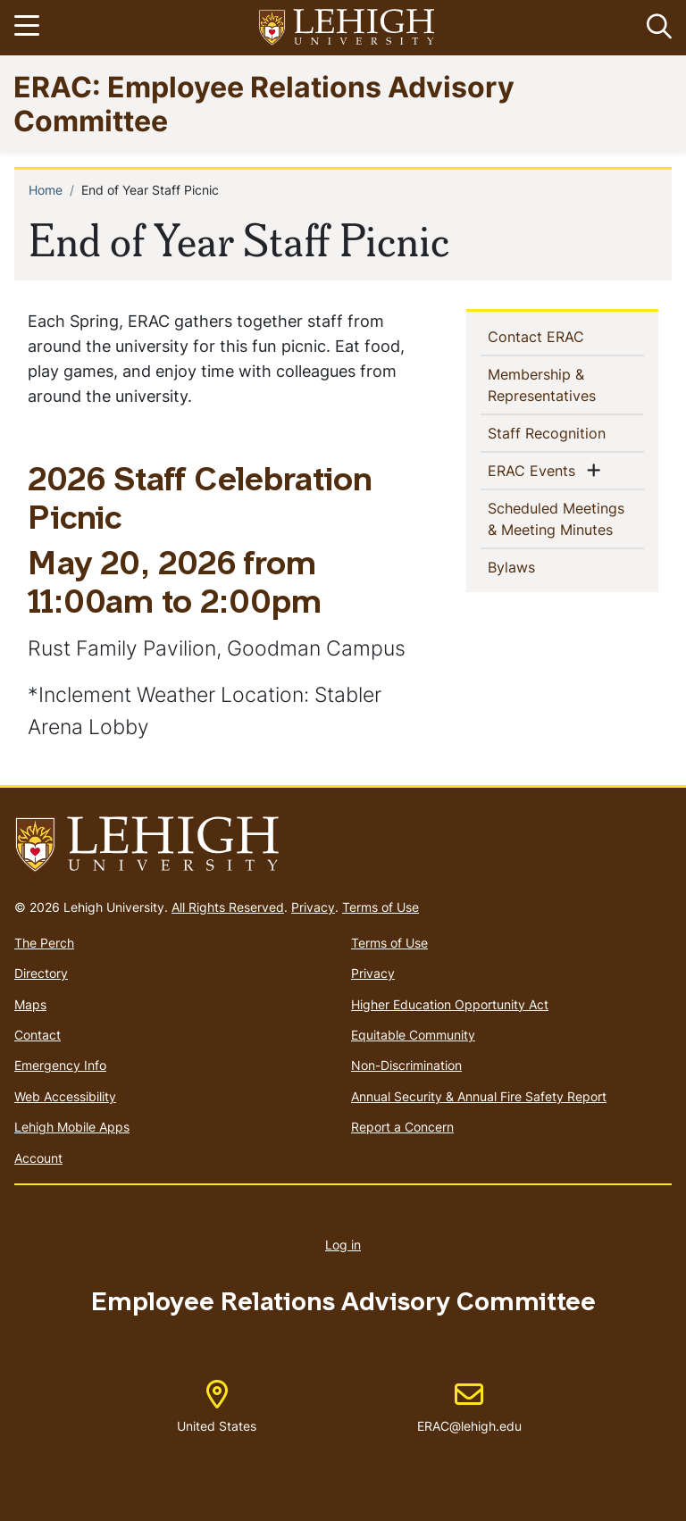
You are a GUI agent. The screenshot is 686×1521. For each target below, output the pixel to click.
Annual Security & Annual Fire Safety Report (479, 1096)
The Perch (44, 942)
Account (38, 1157)
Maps (30, 1004)
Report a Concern (402, 1126)
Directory (41, 973)
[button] (656, 27)
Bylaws (540, 566)
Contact (37, 1034)
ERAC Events (535, 470)
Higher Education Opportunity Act (449, 1004)
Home (46, 189)
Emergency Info (60, 1065)
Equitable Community (413, 1034)
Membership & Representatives (566, 384)
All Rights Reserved (228, 906)
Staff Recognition (566, 432)
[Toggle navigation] (29, 27)
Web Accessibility (65, 1096)
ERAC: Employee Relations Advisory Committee (263, 103)
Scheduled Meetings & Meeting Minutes (566, 518)
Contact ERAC (565, 336)
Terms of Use (380, 906)
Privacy (313, 906)
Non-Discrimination (406, 1065)
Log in (343, 1244)
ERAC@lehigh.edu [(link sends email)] (469, 1407)
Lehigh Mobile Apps (72, 1126)
